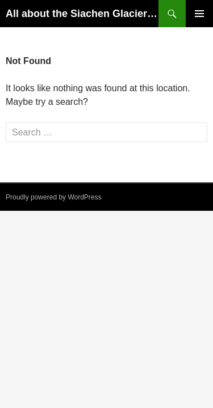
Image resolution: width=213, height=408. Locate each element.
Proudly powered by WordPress (54, 197)
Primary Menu (199, 13)
